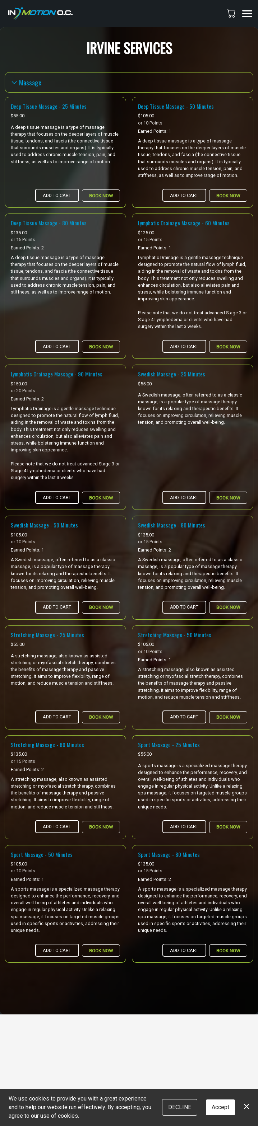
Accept (220, 1107)
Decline (179, 1107)
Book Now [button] (101, 195)
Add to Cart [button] (57, 195)
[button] (232, 13)
